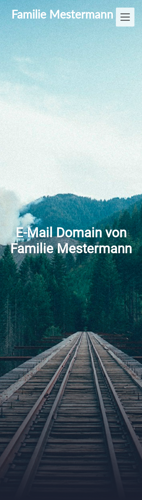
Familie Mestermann (62, 14)
